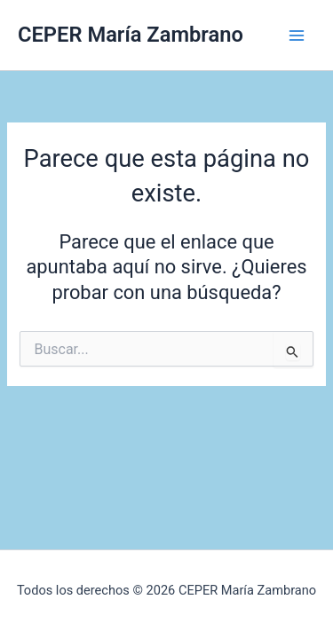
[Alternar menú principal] (296, 35)
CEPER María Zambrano (130, 34)
